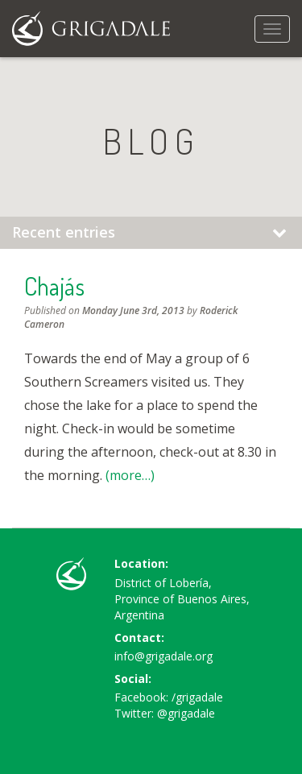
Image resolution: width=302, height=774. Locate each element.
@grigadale (186, 713)
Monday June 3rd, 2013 (133, 310)
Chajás (54, 286)
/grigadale (197, 697)
